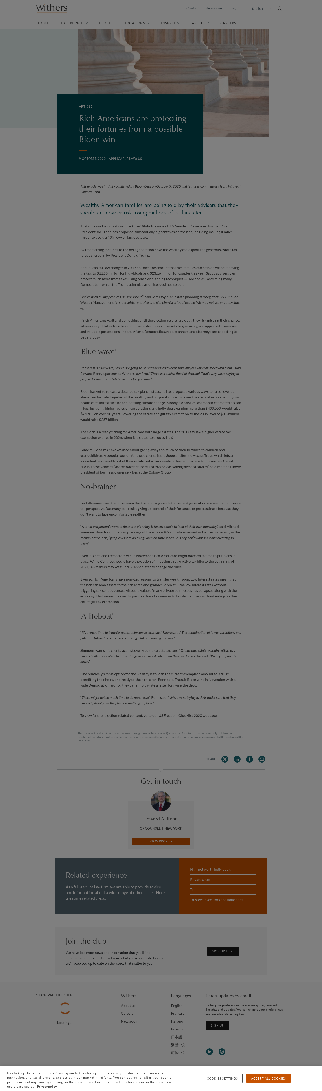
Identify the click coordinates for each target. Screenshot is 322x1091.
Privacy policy (47, 1086)
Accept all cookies (268, 1078)
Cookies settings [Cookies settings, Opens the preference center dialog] (222, 1078)
